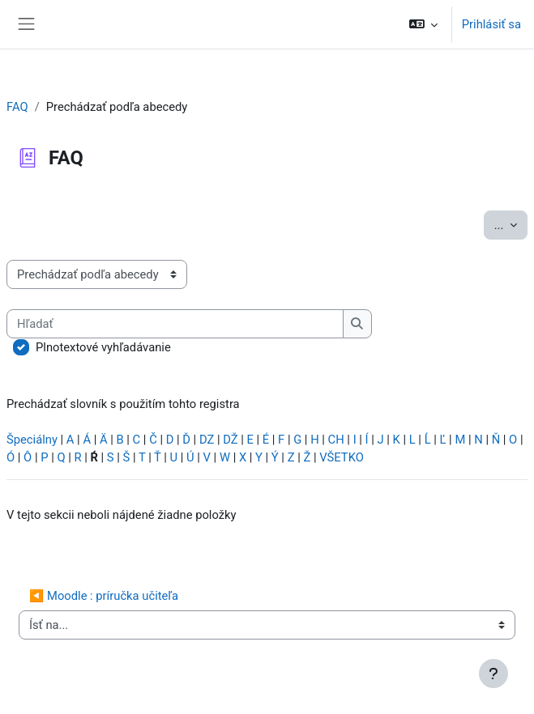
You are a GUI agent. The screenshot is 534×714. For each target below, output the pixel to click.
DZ (206, 439)
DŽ (230, 439)
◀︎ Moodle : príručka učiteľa (103, 596)
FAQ (17, 107)
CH (336, 439)
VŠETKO (341, 457)
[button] (422, 24)
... (511, 223)
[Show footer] (493, 673)
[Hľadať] (175, 323)
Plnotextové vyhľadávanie (103, 347)
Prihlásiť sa (491, 24)
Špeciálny (32, 439)
